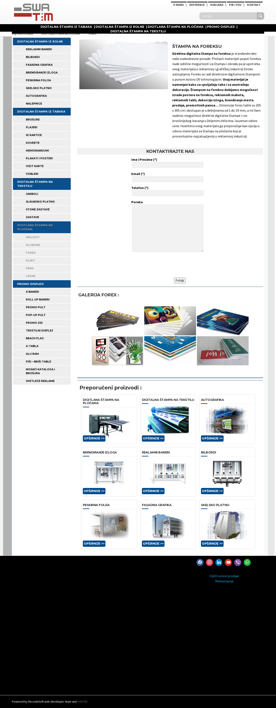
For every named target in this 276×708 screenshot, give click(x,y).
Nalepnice (34, 103)
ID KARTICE (34, 135)
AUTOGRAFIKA (36, 95)
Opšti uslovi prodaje (224, 576)
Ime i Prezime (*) (166, 162)
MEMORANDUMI (37, 150)
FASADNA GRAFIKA (39, 64)
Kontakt (253, 5)
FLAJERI (31, 127)
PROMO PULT (35, 307)
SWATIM (82, 701)
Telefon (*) (166, 191)
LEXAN (30, 276)
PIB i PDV (235, 5)
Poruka (166, 226)
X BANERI (32, 291)
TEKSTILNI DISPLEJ (39, 330)
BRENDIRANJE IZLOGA (42, 72)
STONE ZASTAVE (38, 209)
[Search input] (229, 16)
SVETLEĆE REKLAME (40, 381)
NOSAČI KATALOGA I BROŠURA (40, 371)
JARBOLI (32, 193)
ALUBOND (33, 245)
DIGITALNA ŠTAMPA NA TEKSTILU (138, 31)
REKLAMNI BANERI (39, 49)
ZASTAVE (32, 217)
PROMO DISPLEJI (221, 27)
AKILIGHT (32, 237)
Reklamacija (224, 581)
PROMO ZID (34, 322)
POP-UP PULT (35, 315)
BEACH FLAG (35, 338)
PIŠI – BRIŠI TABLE (38, 361)
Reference (197, 5)
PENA (30, 268)
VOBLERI (32, 173)
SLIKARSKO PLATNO (40, 201)
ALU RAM (32, 353)
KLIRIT (30, 260)
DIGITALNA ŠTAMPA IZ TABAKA (66, 27)
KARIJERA (216, 5)
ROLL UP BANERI (38, 299)
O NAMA (178, 5)
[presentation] (164, 264)
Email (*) (166, 177)
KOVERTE (32, 142)
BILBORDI (33, 57)
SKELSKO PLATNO (39, 88)
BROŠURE (33, 119)
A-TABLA (32, 346)
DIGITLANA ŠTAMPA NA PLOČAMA (176, 27)
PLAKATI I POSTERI (39, 158)
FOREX (31, 252)
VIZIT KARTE (35, 166)
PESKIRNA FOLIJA (38, 80)
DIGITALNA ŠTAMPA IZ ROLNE (120, 27)
